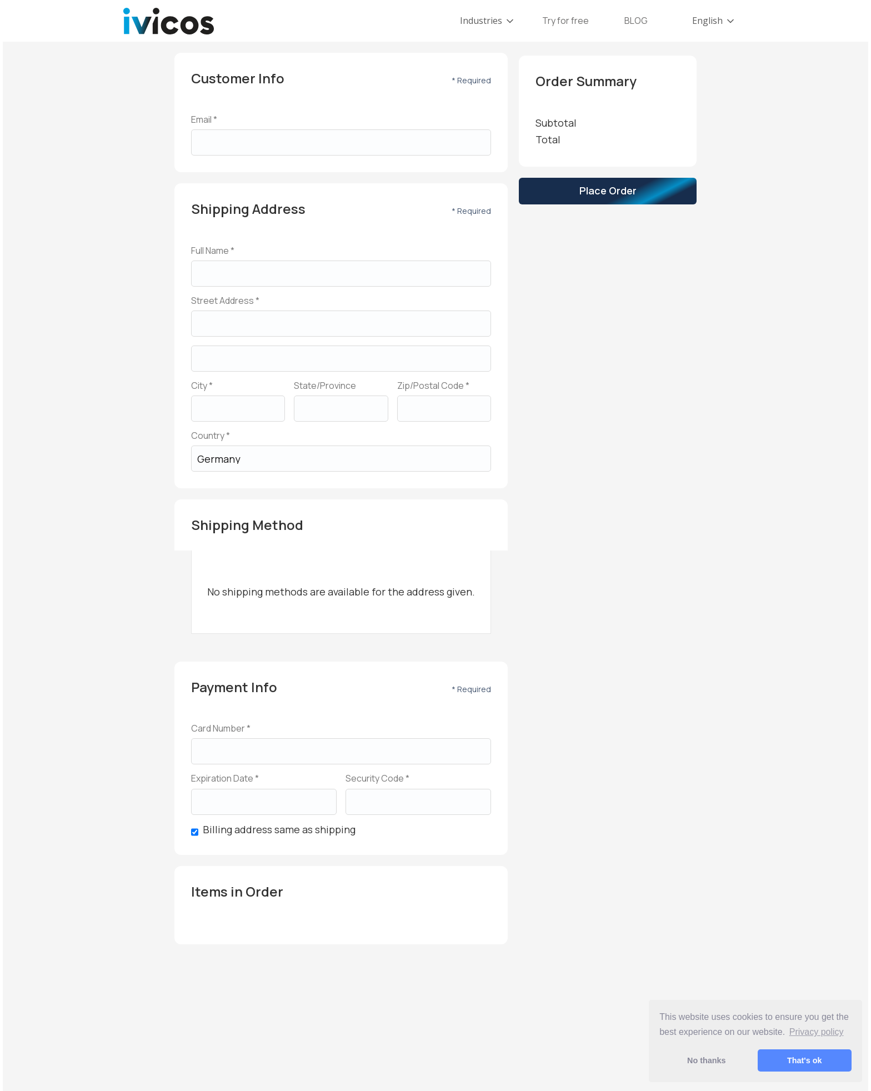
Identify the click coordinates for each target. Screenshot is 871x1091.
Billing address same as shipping (279, 830)
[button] (487, 20)
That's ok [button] (804, 1060)
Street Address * (225, 301)
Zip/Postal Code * (433, 386)
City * (202, 386)
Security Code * (377, 778)
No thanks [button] (706, 1060)
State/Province (325, 386)
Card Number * (221, 728)
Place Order (608, 190)
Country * (210, 436)
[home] (168, 21)
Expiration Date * (225, 778)
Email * (204, 119)
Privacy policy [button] (816, 1032)
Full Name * (212, 251)
